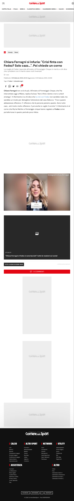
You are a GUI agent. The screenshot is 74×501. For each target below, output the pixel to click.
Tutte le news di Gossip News (14, 264)
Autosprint (44, 449)
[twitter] (13, 86)
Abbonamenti (60, 447)
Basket (26, 451)
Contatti (11, 469)
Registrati (59, 459)
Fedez (9, 81)
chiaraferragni (18, 81)
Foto (53, 471)
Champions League (14, 453)
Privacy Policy (13, 478)
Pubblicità (59, 453)
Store (57, 451)
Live (10, 447)
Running (26, 455)
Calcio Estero (13, 459)
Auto (42, 447)
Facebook (25, 493)
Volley (25, 457)
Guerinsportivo (45, 455)
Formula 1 (26, 447)
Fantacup (44, 459)
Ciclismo (26, 461)
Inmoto (43, 451)
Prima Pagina (59, 449)
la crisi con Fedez (42, 97)
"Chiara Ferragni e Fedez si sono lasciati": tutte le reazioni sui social (31, 256)
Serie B (11, 451)
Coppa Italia (6, 9)
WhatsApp (49, 493)
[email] (17, 86)
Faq (10, 482)
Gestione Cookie (13, 476)
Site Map (58, 457)
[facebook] (6, 86)
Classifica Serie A (33, 9)
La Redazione (12, 471)
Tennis (26, 453)
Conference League (14, 457)
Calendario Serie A (49, 9)
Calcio (61, 9)
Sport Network (45, 457)
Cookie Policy (13, 474)
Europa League (13, 455)
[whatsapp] (10, 86)
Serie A (22, 9)
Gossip (10, 52)
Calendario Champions (58, 474)
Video (53, 469)
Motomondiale (28, 449)
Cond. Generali (13, 480)
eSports (26, 459)
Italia (15, 9)
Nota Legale (12, 473)
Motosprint (44, 453)
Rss (57, 455)
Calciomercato (13, 461)
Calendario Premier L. (58, 478)
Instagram (35, 493)
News (16, 52)
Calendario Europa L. (57, 476)
